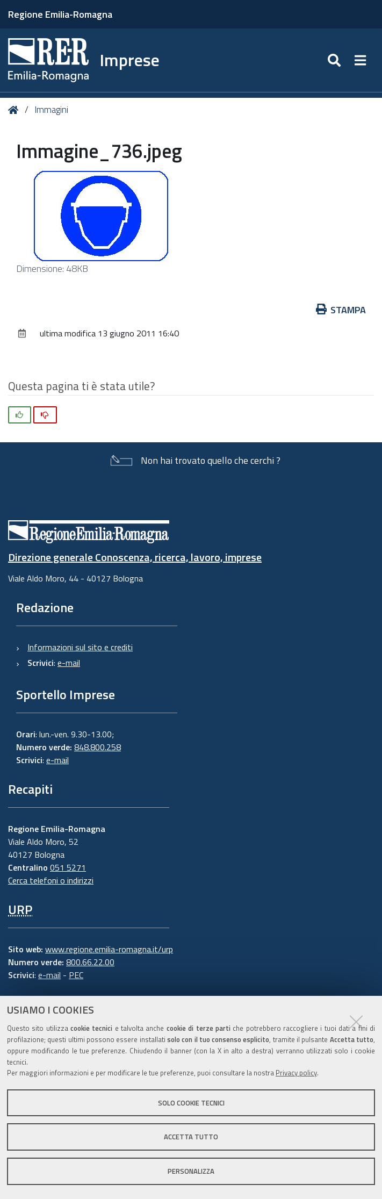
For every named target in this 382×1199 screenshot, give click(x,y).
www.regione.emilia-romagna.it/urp (109, 949)
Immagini (51, 110)
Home (15, 109)
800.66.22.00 (90, 962)
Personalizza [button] (191, 1171)
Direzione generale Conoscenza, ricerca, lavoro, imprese (135, 557)
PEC (76, 974)
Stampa (341, 310)
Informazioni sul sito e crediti (80, 647)
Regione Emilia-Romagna (60, 14)
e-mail (68, 662)
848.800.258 (97, 747)
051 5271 (68, 867)
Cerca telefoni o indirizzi (50, 880)
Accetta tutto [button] (191, 1136)
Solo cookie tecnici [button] (191, 1102)
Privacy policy (296, 1072)
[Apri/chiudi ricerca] (335, 60)
